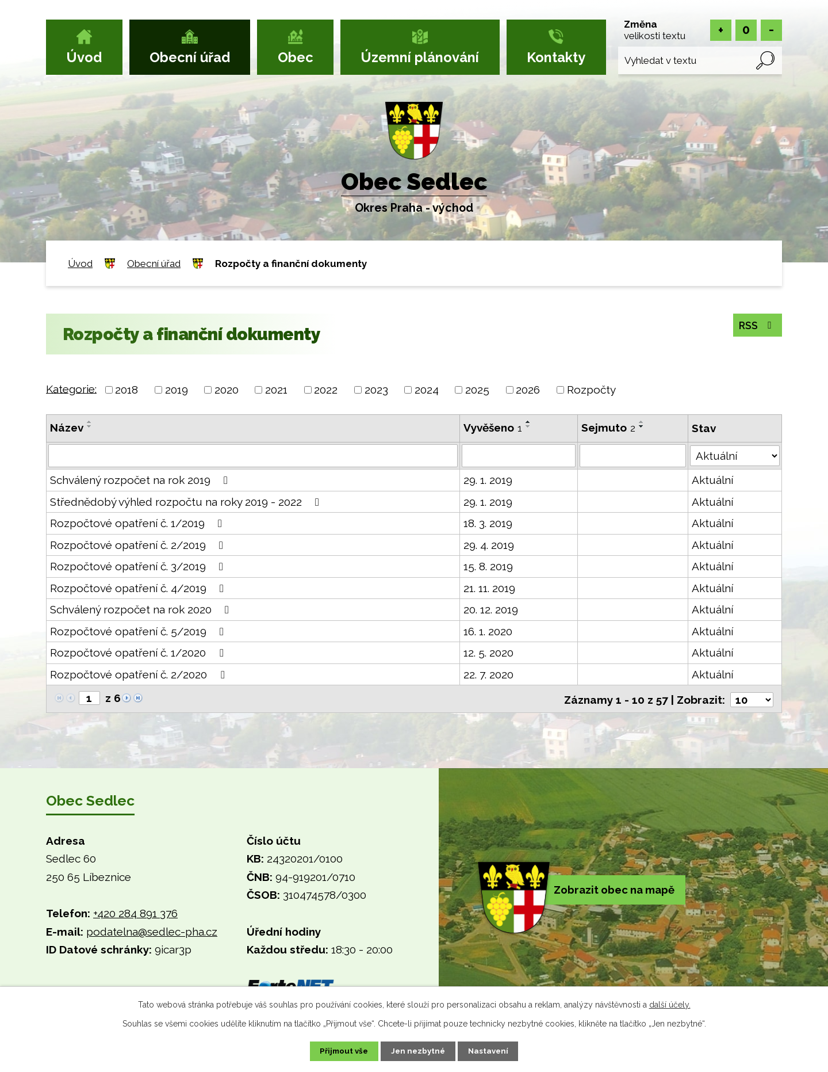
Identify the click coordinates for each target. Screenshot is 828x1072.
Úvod (84, 57)
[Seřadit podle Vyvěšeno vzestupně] (528, 421)
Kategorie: (71, 388)
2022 (326, 389)
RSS (755, 325)
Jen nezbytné (418, 1050)
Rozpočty (591, 389)
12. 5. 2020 (488, 652)
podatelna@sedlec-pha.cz (151, 930)
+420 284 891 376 (135, 912)
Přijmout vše (338, 1050)
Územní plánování (420, 57)
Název (66, 427)
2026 (528, 389)
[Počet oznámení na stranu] (751, 698)
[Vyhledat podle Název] (253, 455)
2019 (176, 389)
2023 (376, 389)
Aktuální (712, 480)
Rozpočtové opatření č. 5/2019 (139, 631)
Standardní (746, 30)
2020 (226, 389)
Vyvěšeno (492, 427)
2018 (126, 389)
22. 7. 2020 (488, 674)
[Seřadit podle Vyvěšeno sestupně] (528, 426)
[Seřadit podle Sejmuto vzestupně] (641, 421)
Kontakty (556, 57)
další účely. (670, 1003)
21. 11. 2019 (489, 588)
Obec (295, 57)
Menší (771, 30)
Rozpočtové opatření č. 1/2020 (139, 652)
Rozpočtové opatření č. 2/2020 (139, 674)
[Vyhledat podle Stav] (735, 454)
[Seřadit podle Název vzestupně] (89, 421)
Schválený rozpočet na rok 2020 (141, 609)
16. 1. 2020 (487, 631)
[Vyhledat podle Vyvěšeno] (518, 455)
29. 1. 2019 (487, 480)
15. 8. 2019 (488, 566)
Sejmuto (608, 427)
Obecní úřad (190, 57)
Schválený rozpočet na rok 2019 (141, 480)
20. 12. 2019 (490, 609)
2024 (427, 389)
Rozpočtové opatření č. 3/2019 (139, 566)
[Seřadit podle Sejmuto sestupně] (641, 426)
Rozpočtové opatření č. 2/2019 (139, 545)
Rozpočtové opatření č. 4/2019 (139, 588)
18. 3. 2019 (487, 523)
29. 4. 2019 (488, 545)
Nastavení (494, 1050)
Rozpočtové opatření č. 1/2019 (138, 523)
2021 (276, 389)
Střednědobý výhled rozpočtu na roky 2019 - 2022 (187, 501)
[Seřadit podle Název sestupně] (89, 426)
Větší (720, 30)
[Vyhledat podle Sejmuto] (633, 455)
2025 (477, 389)
